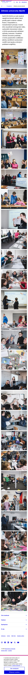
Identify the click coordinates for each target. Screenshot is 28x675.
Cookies (10, 650)
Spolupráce (4, 624)
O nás (2, 629)
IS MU (8, 635)
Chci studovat (5, 615)
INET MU (13, 635)
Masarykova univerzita (10, 648)
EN (17, 2)
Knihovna (3, 635)
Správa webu (4, 650)
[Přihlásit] (20, 2)
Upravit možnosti (17, 666)
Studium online (20, 635)
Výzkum (3, 620)
